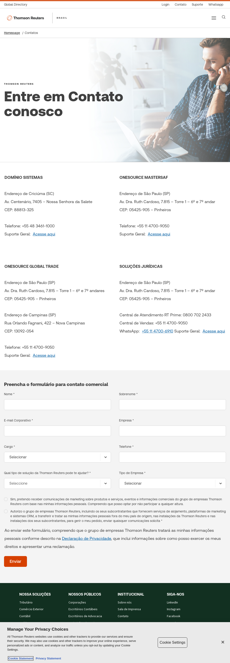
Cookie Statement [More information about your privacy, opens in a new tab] (20, 658)
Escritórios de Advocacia (85, 616)
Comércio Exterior (31, 609)
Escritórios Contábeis (83, 609)
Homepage (12, 33)
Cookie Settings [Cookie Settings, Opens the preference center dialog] (172, 642)
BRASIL (62, 17)
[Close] (223, 642)
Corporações (77, 603)
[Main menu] (214, 18)
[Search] (224, 17)
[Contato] (180, 4)
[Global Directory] (17, 4)
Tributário (26, 603)
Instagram (173, 609)
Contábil (24, 616)
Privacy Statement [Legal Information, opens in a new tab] (47, 658)
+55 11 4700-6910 (157, 331)
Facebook (173, 616)
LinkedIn (172, 603)
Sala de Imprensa (129, 609)
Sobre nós (125, 603)
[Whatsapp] (216, 4)
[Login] (165, 4)
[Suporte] (197, 4)
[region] (115, 642)
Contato (123, 616)
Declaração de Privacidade (86, 538)
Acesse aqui (44, 234)
